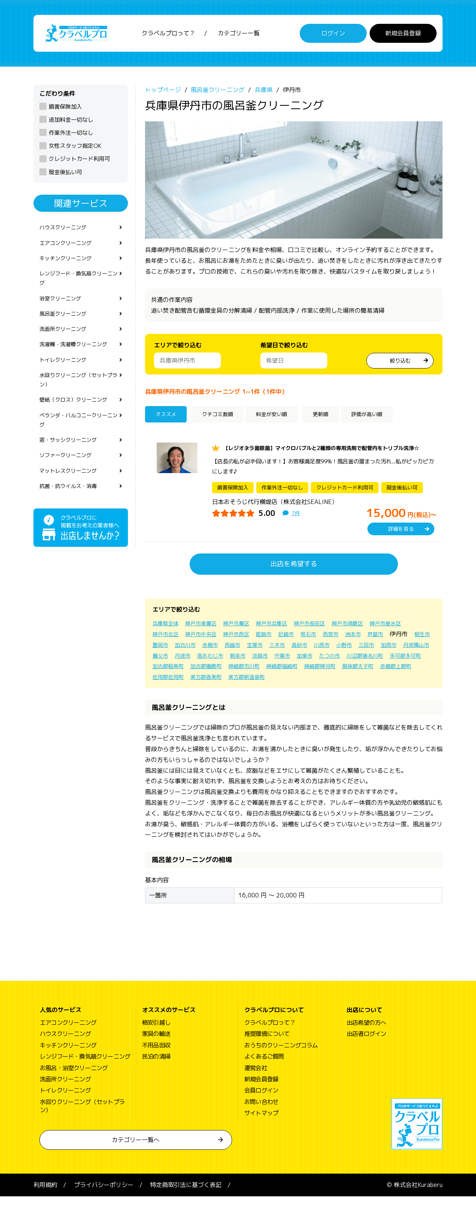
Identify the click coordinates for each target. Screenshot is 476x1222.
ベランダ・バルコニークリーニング (78, 442)
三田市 (186, 670)
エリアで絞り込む (178, 349)
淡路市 (381, 670)
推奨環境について (267, 1059)
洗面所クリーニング (66, 343)
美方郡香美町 (382, 691)
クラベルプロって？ (168, 35)
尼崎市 (344, 649)
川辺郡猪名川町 (228, 681)
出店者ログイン (366, 1059)
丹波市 (296, 670)
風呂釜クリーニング (66, 326)
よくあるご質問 (264, 1082)
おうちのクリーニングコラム (281, 1071)
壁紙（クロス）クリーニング (78, 420)
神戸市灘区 (246, 638)
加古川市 (262, 659)
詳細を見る (401, 543)
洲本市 (417, 649)
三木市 (364, 659)
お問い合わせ (261, 1127)
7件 (296, 528)
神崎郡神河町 (213, 691)
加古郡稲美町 (316, 681)
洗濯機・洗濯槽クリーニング (78, 359)
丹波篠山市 (241, 670)
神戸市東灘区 (207, 638)
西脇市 (315, 659)
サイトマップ (261, 1139)
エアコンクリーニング (69, 249)
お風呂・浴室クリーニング (73, 1093)
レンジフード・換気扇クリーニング (78, 287)
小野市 (161, 670)
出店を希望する (293, 578)
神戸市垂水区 (170, 649)
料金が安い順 (285, 419)
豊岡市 (235, 659)
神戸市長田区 (328, 638)
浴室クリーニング (63, 309)
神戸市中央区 (249, 649)
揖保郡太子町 (255, 691)
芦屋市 (161, 659)
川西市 (413, 659)
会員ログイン (261, 1116)
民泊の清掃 (156, 1082)
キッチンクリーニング (69, 265)
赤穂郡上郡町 (297, 691)
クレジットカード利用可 (79, 163)
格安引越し (156, 1048)
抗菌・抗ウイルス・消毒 (72, 514)
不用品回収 (156, 1071)
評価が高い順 (390, 419)
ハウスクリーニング (66, 232)
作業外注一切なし (71, 137)
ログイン (333, 35)
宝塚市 (339, 659)
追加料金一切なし (71, 124)
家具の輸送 (156, 1059)
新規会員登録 (403, 35)
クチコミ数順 (224, 419)
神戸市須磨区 (370, 638)
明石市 (368, 649)
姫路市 (319, 649)
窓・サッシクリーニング (72, 464)
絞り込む (400, 364)
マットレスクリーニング (72, 498)
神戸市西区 (288, 649)
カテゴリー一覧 (239, 35)
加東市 (161, 681)
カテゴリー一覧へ (136, 1165)
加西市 (210, 670)
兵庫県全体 (167, 638)
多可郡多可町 (274, 681)
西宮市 (393, 649)
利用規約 (45, 1210)
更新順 (338, 419)
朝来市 (357, 670)
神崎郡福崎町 (170, 691)
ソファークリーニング (69, 481)
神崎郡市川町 (401, 681)
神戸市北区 (210, 649)
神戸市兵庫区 (285, 638)
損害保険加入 (65, 110)
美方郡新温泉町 (173, 702)
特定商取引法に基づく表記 (186, 1210)
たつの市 (189, 681)
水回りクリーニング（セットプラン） (78, 398)
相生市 (210, 659)
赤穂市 (290, 659)
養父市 (271, 670)
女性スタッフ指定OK (75, 150)
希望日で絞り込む (284, 349)
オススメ (169, 419)
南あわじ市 (326, 670)
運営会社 (255, 1093)
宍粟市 (406, 670)
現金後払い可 (65, 176)
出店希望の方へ (366, 1048)
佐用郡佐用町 (340, 691)
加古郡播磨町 (358, 681)
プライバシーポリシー (104, 1210)
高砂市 (388, 659)
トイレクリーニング (66, 376)
